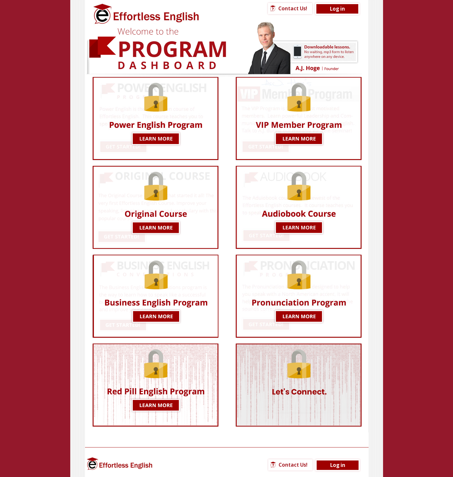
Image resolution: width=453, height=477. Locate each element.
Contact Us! (292, 8)
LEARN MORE (155, 296)
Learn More (155, 118)
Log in (337, 8)
